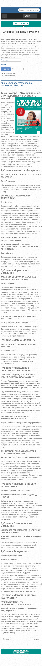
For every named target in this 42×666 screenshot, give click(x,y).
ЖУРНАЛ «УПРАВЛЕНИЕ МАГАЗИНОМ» (22, 3)
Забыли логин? (8, 75)
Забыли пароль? (9, 73)
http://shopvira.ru (7, 610)
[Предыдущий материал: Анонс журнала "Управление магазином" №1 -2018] (5, 639)
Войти (6, 69)
